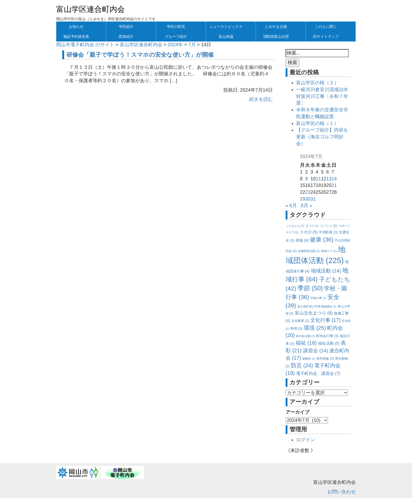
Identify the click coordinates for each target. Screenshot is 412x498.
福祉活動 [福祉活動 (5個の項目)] (329, 343)
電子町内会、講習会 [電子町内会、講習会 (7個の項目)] (318, 373)
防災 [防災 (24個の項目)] (302, 365)
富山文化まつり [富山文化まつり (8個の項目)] (314, 313)
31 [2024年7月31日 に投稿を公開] (313, 199)
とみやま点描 (276, 26)
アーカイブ (297, 412)
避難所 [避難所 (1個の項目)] (308, 358)
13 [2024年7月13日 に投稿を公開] (329, 178)
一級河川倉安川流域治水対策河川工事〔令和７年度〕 (322, 96)
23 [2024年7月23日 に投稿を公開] (307, 192)
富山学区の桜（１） (317, 123)
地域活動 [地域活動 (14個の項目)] (326, 271)
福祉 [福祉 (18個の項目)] (306, 343)
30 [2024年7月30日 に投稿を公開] (307, 199)
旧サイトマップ (326, 36)
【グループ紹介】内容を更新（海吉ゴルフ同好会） (322, 136)
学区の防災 (176, 26)
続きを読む (261, 99)
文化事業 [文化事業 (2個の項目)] (300, 321)
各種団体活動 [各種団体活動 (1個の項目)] (309, 251)
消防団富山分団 (276, 36)
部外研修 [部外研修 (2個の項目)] (325, 358)
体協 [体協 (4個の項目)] (302, 240)
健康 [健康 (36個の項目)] (321, 239)
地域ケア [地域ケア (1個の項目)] (329, 251)
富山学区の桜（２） (317, 82)
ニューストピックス (226, 26)
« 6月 (291, 205)
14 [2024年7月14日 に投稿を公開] (334, 178)
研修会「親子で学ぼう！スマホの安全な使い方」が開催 (140, 54)
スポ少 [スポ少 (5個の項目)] (309, 232)
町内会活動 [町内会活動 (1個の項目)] (305, 336)
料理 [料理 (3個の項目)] (296, 329)
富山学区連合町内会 (90, 9)
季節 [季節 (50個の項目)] (310, 288)
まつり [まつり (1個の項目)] (312, 225)
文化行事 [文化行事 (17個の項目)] (325, 320)
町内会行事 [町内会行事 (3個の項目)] (327, 336)
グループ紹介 (176, 36)
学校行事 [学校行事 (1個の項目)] (318, 298)
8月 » (306, 205)
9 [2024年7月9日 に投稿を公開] (306, 178)
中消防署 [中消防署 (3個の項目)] (328, 232)
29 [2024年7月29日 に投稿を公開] (302, 199)
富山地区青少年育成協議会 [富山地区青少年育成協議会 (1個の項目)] (316, 306)
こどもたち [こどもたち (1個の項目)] (295, 225)
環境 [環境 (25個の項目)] (315, 328)
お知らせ (76, 26)
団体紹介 (126, 36)
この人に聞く (326, 26)
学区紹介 (126, 26)
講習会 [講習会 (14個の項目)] (315, 350)
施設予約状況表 (76, 36)
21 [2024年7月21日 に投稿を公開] (334, 185)
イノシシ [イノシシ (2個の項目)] (328, 226)
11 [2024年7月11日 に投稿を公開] (318, 178)
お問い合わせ (341, 491)
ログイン (305, 439)
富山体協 (226, 36)
